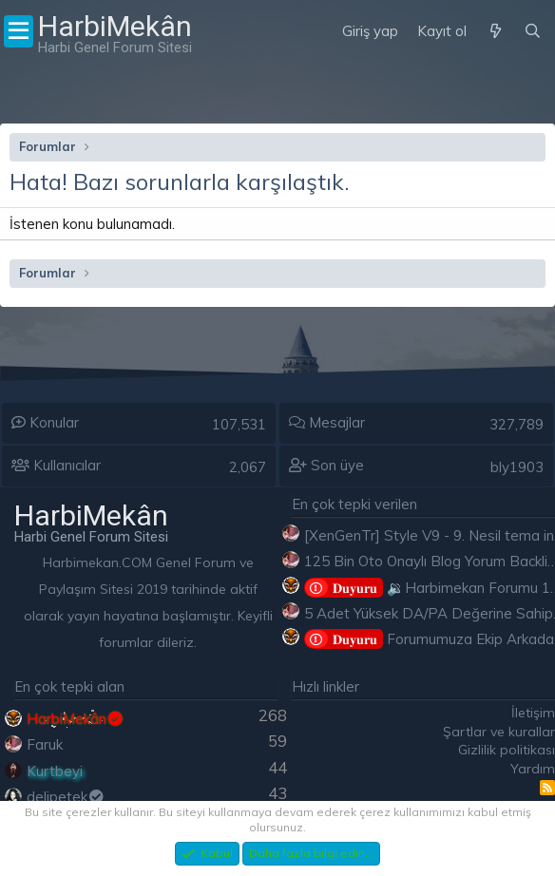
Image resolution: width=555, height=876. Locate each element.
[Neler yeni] (494, 31)
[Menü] (18, 31)
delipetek (66, 797)
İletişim (533, 712)
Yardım (532, 768)
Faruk (45, 744)
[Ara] (532, 31)
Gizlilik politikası (506, 749)
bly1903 (517, 467)
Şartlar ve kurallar (499, 731)
